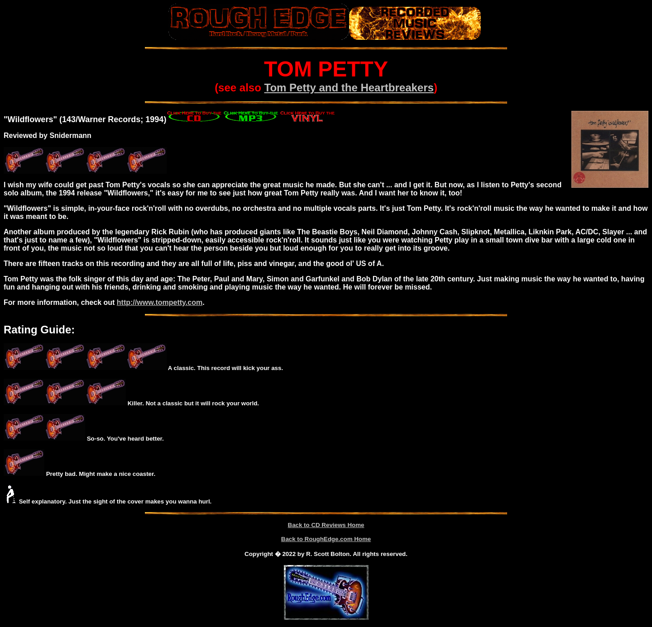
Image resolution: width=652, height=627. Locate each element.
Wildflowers (30, 119)
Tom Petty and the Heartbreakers (349, 87)
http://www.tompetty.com (159, 302)
